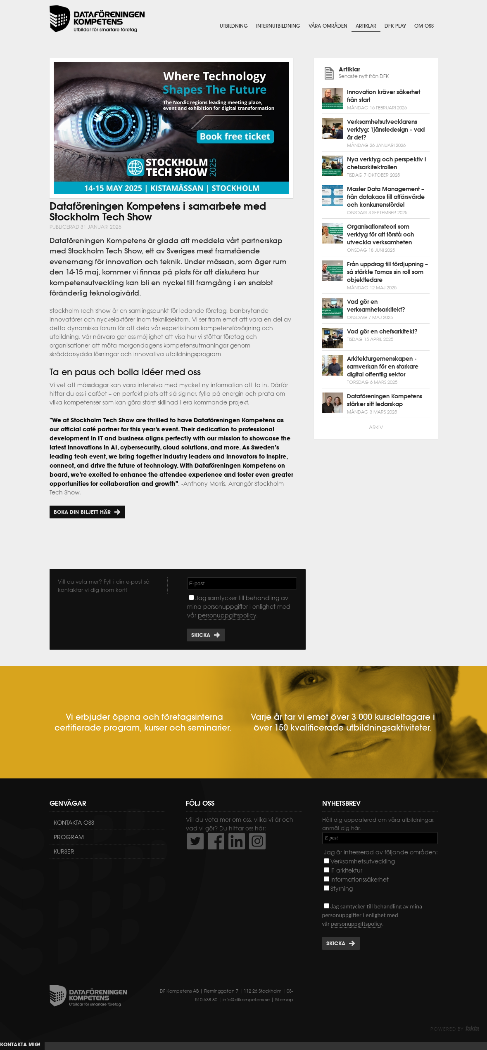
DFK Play (395, 26)
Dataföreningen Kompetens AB (97, 18)
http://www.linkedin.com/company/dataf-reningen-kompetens (236, 841)
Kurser (64, 851)
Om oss (424, 26)
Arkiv (376, 427)
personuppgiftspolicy (227, 615)
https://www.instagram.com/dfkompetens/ (257, 841)
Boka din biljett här (82, 512)
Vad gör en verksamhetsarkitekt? (376, 305)
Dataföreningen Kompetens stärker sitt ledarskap (384, 400)
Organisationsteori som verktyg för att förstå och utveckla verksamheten (380, 234)
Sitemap (284, 1000)
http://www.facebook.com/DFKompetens (216, 841)
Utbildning (234, 26)
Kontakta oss (74, 822)
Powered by (454, 1029)
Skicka (200, 635)
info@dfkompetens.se (246, 1000)
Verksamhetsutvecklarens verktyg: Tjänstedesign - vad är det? (386, 129)
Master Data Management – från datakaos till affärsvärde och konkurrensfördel (386, 196)
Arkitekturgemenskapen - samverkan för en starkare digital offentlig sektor (382, 366)
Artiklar (366, 26)
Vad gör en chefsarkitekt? (382, 331)
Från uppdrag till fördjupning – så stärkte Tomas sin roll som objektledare (387, 272)
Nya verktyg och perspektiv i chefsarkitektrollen (386, 163)
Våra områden (328, 26)
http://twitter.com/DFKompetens (195, 841)
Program (69, 837)
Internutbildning (278, 26)
